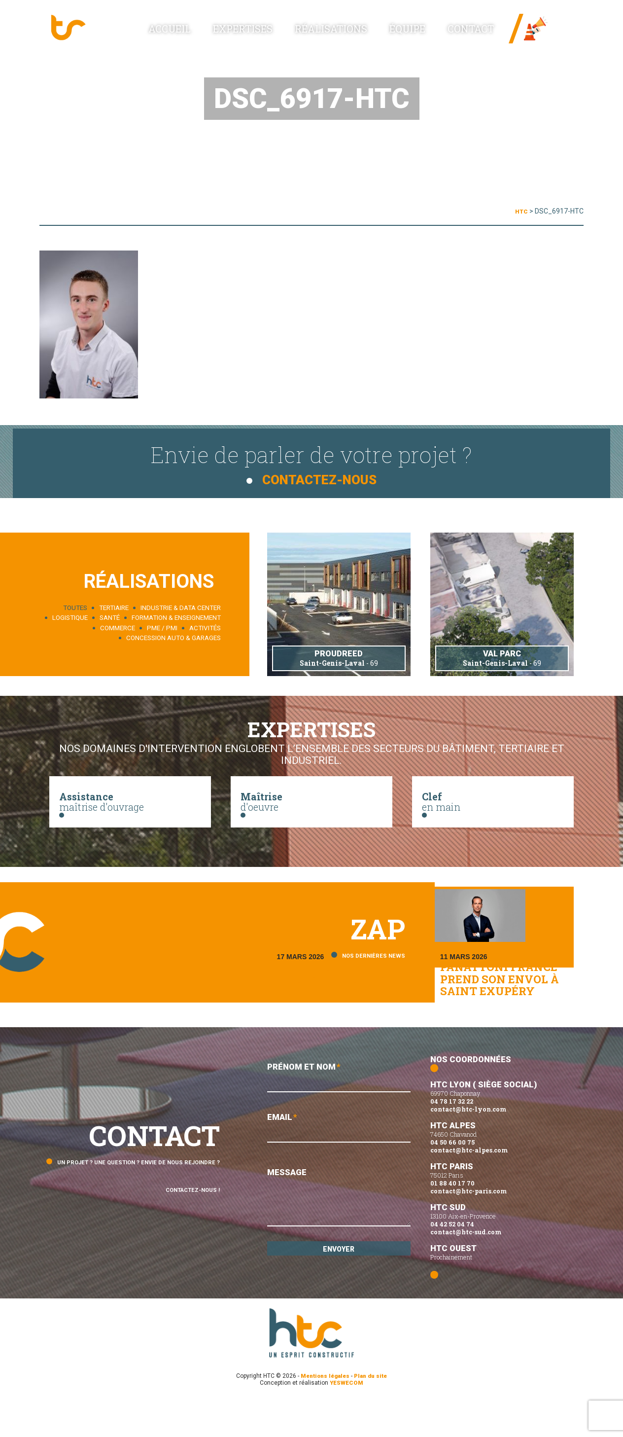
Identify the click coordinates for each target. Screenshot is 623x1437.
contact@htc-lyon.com (468, 1145)
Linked (559, 39)
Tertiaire (114, 606)
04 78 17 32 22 (451, 1137)
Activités (205, 626)
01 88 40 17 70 (452, 1219)
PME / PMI (162, 626)
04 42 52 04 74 (452, 1260)
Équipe (430, 35)
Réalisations (373, 35)
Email (339, 1167)
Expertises (305, 35)
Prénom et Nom (339, 1114)
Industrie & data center (180, 606)
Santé (110, 615)
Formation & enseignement (176, 615)
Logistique (70, 615)
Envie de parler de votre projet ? (311, 461)
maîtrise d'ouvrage (130, 806)
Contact (476, 35)
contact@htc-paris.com (468, 1227)
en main (493, 806)
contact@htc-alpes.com (469, 1186)
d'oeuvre (311, 806)
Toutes (75, 606)
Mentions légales (323, 1411)
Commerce (117, 626)
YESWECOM (346, 1418)
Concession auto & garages (173, 636)
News (557, 25)
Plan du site (373, 1411)
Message (339, 1237)
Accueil (250, 35)
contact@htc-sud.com (465, 1268)
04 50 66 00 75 (452, 1178)
